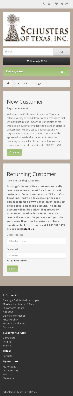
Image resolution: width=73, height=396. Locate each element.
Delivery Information (14, 315)
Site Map (7, 345)
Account (22, 83)
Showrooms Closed (14, 308)
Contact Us (27, 229)
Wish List (7, 374)
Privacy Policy (10, 319)
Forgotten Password (18, 260)
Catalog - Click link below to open (21, 300)
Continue (14, 152)
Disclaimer (9, 327)
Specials (7, 356)
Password (12, 249)
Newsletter (9, 378)
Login (38, 83)
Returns (7, 341)
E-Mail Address (15, 234)
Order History (10, 370)
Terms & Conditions (14, 323)
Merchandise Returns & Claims (19, 304)
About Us (8, 312)
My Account (9, 366)
